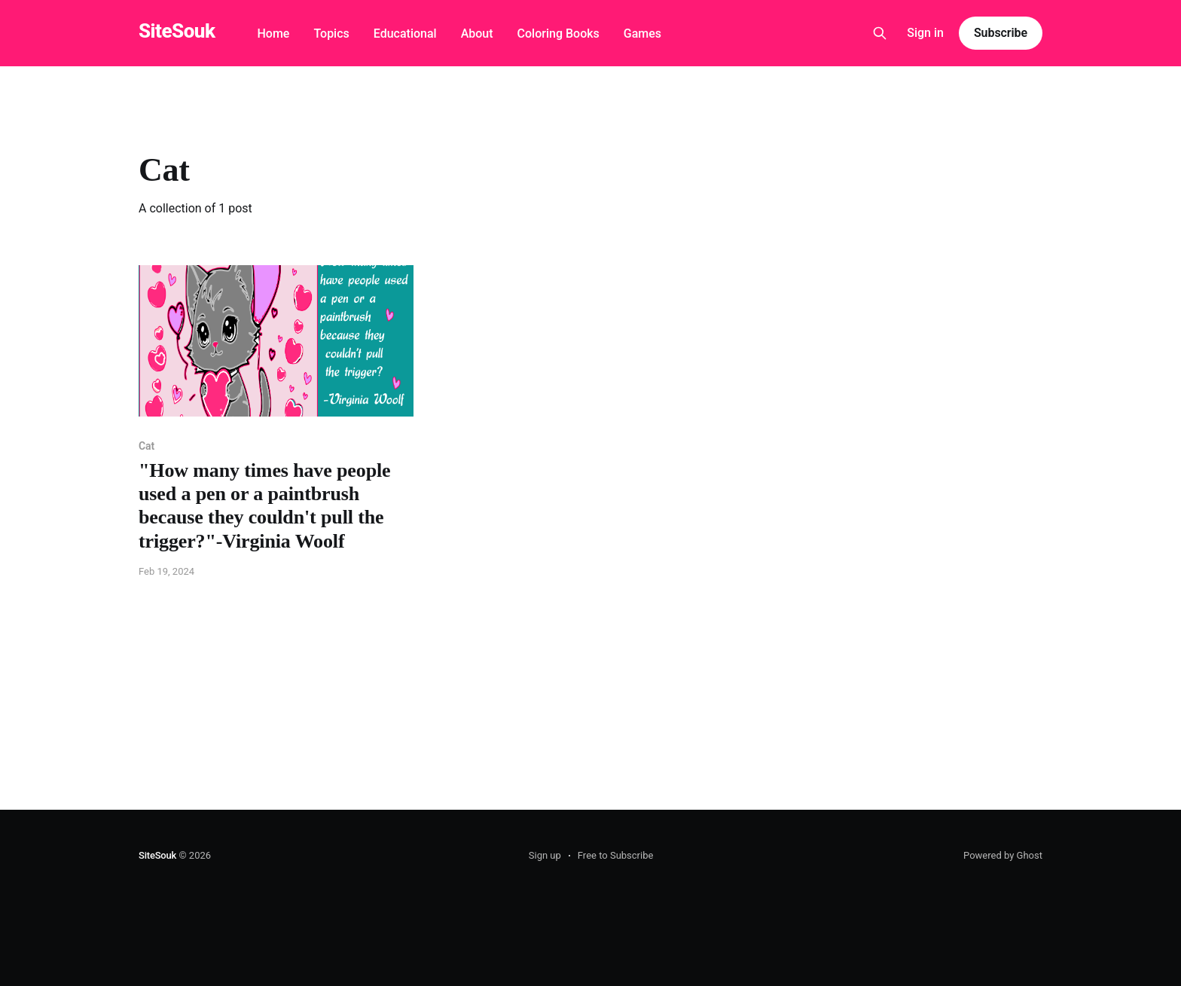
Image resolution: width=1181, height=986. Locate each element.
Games (642, 33)
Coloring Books (558, 33)
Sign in (925, 33)
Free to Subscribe (616, 855)
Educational (405, 33)
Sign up (545, 855)
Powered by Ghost (1002, 855)
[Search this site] (880, 33)
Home (273, 33)
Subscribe (1000, 33)
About (477, 33)
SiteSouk (177, 31)
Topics (331, 33)
